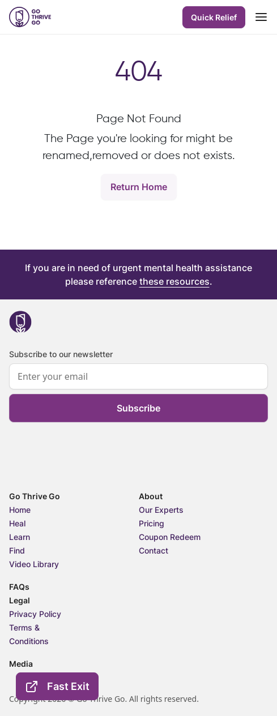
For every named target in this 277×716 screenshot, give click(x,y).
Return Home (138, 186)
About (151, 496)
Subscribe (138, 408)
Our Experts (161, 510)
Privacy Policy (35, 614)
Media (21, 663)
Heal (17, 523)
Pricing (151, 523)
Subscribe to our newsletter (61, 354)
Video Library (34, 564)
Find (17, 550)
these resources (174, 281)
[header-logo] (30, 17)
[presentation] (95, 469)
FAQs (19, 586)
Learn (19, 537)
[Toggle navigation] (261, 17)
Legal (19, 600)
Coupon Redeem (170, 537)
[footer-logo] (20, 322)
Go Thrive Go (34, 496)
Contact (153, 550)
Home (20, 510)
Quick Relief (214, 17)
